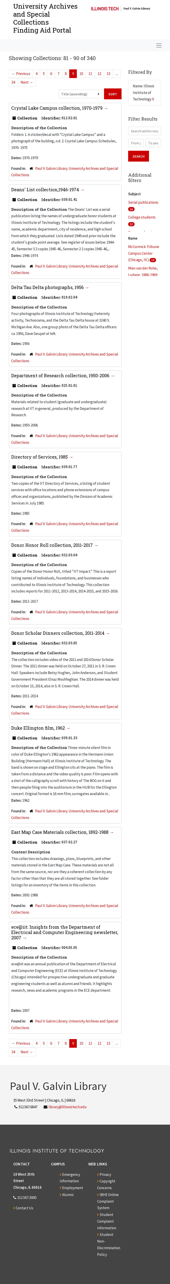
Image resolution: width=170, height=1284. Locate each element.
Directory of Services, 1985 (40, 457)
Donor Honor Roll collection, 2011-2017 (52, 545)
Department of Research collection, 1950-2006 (60, 375)
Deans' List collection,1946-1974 (45, 189)
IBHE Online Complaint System (108, 1201)
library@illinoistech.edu (67, 1106)
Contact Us (24, 1208)
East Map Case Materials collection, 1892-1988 (60, 832)
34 (13, 82)
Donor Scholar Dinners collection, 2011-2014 (58, 633)
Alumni (67, 1194)
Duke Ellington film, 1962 (38, 728)
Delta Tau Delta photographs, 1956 (48, 287)
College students (142, 217)
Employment (72, 1187)
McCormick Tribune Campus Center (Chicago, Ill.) (143, 253)
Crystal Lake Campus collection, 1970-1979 (57, 108)
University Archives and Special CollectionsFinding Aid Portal (45, 18)
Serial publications (143, 202)
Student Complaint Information (106, 1221)
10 (81, 73)
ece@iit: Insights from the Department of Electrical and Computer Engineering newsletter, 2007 (64, 932)
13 (108, 73)
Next (27, 82)
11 (90, 73)
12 (99, 73)
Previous (21, 73)
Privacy (105, 1174)
